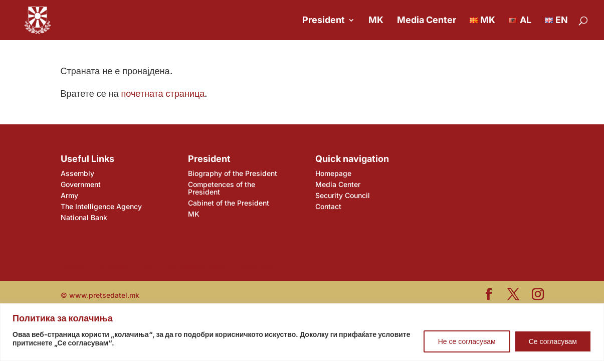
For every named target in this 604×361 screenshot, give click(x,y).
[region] (302, 332)
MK (375, 21)
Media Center (426, 21)
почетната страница (163, 93)
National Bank (84, 217)
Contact (328, 206)
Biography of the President (232, 173)
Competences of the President (221, 188)
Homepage (333, 173)
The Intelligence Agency (101, 206)
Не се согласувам (467, 341)
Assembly (77, 173)
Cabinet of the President (228, 203)
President (323, 21)
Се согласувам (553, 341)
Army (69, 195)
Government (81, 184)
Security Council (342, 195)
